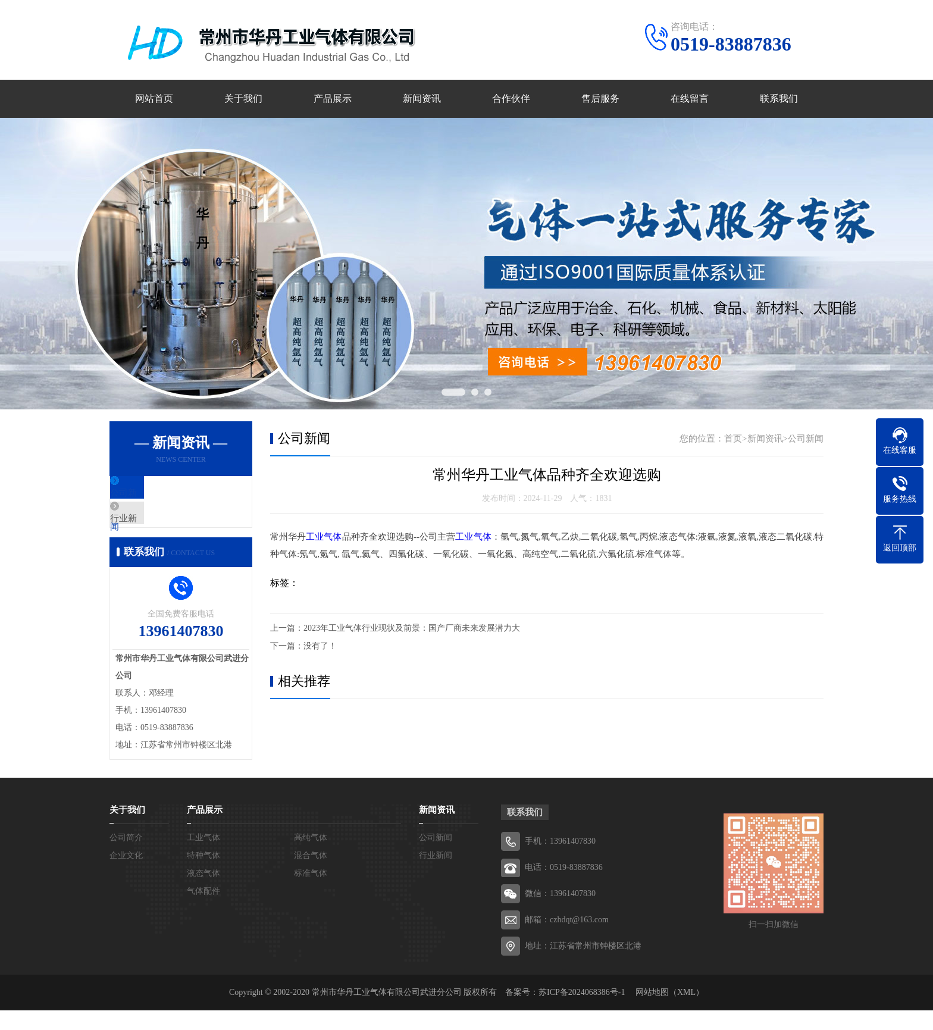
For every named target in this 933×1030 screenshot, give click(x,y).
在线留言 (690, 99)
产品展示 (333, 99)
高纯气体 (310, 857)
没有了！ (320, 645)
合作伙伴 (511, 99)
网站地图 (652, 1011)
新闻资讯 (422, 99)
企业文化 (126, 875)
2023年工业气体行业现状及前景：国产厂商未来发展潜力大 (411, 628)
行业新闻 (155, 529)
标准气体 (310, 892)
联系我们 (779, 99)
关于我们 (243, 99)
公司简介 (126, 857)
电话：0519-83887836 (564, 886)
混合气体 (310, 875)
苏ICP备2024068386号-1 (581, 1011)
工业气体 (324, 537)
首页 (733, 439)
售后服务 (600, 99)
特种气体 (203, 875)
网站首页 (154, 99)
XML (686, 1011)
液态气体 (203, 892)
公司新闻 (155, 494)
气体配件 (203, 910)
